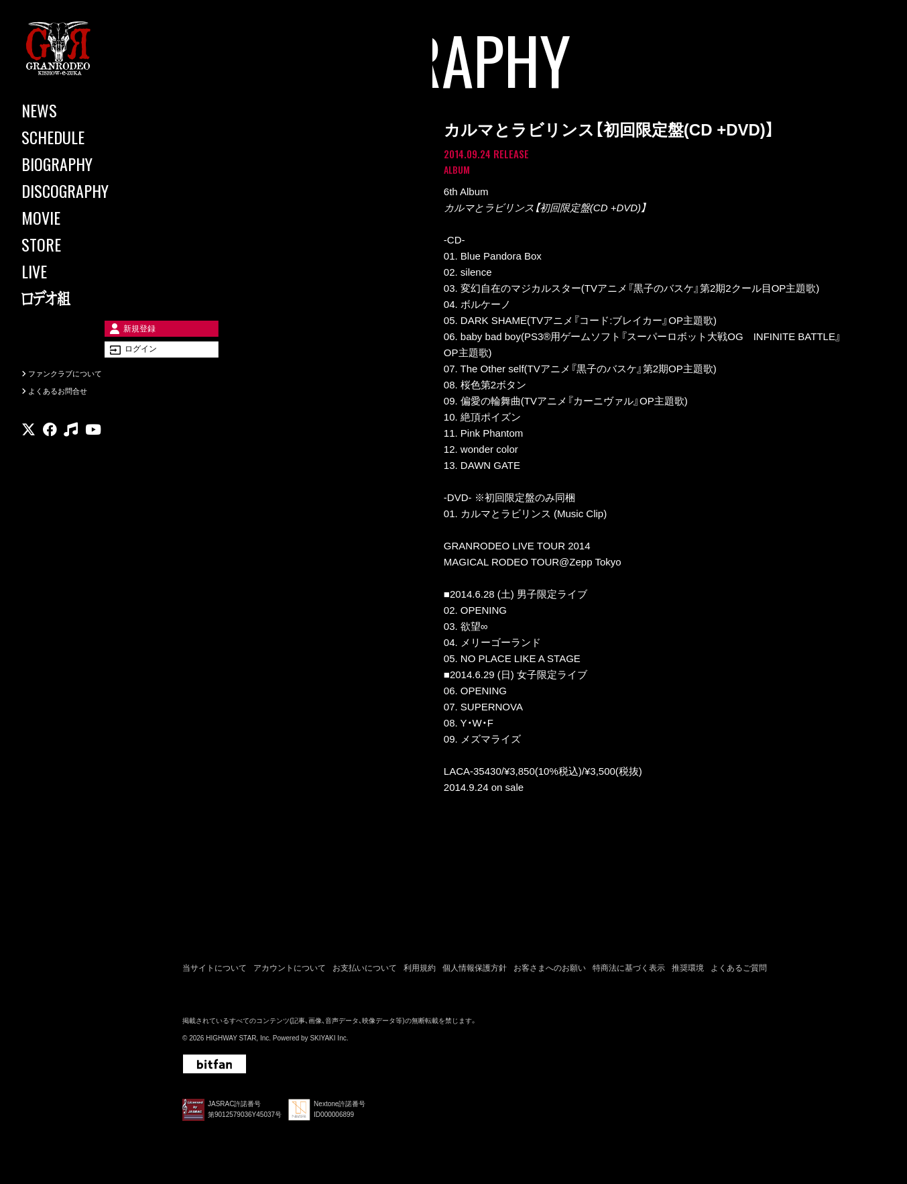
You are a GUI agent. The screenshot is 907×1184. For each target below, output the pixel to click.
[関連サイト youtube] (93, 452)
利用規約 (420, 972)
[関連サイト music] (71, 452)
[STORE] (80, 244)
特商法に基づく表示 (629, 972)
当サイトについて (214, 972)
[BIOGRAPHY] (80, 164)
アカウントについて (289, 972)
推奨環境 (688, 972)
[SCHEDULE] (80, 137)
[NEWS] (80, 110)
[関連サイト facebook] (50, 452)
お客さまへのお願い (549, 972)
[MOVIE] (80, 217)
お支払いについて (364, 972)
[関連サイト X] (28, 452)
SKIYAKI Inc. (329, 1042)
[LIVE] (80, 271)
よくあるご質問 (739, 972)
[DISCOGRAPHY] (80, 190)
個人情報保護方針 (474, 972)
